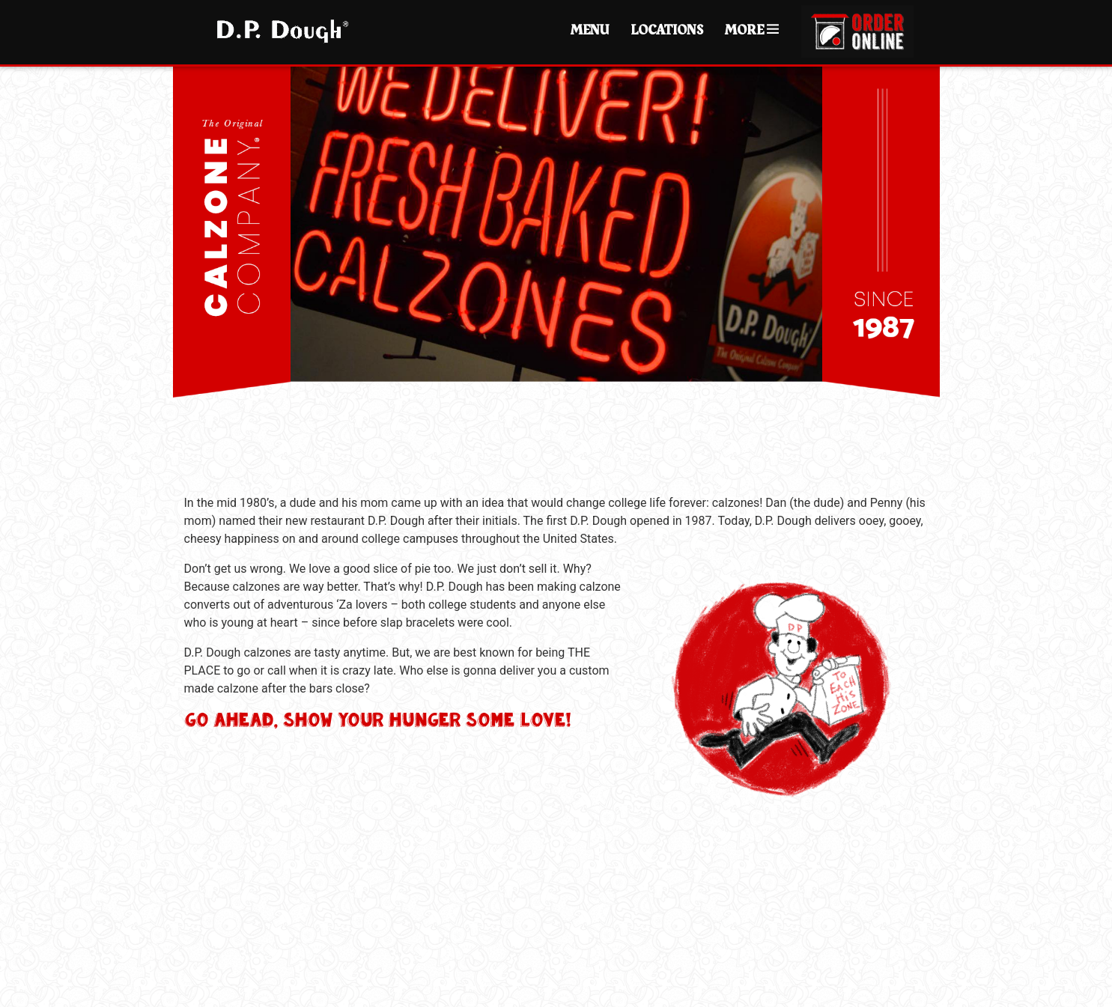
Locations (667, 30)
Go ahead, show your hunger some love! (377, 720)
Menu (590, 30)
